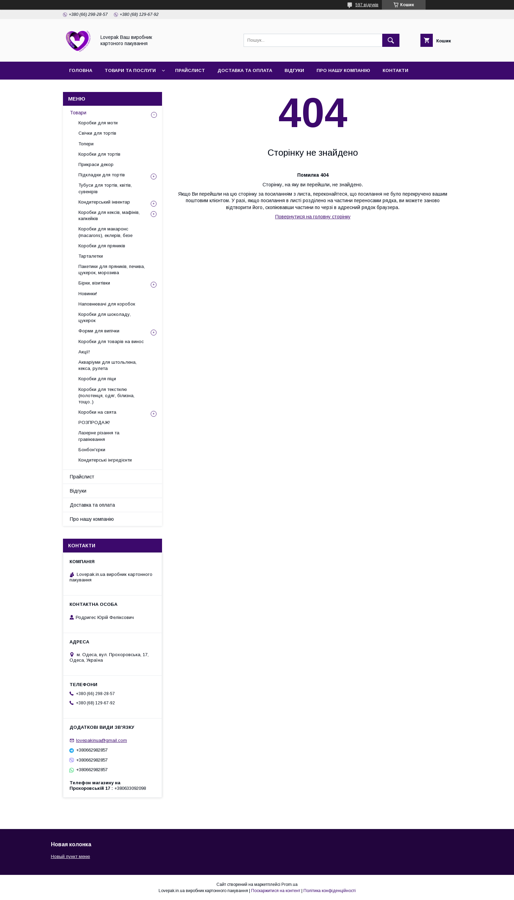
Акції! (84, 351)
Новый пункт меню (70, 856)
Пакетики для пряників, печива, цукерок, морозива (111, 269)
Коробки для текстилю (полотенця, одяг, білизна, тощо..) (106, 395)
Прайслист (190, 70)
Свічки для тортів (97, 133)
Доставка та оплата (244, 70)
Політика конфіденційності (329, 890)
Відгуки (294, 70)
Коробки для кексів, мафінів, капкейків (109, 215)
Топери (86, 143)
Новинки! (87, 293)
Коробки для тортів (99, 154)
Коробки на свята (97, 412)
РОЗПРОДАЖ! (94, 422)
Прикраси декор (96, 164)
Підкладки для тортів (101, 174)
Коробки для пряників (101, 245)
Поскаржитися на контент (275, 890)
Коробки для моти (98, 122)
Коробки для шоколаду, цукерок (104, 317)
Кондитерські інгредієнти (105, 460)
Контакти (395, 70)
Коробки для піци (97, 378)
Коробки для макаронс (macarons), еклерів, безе (105, 232)
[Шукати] (390, 40)
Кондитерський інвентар (104, 202)
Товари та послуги (130, 70)
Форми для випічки (98, 330)
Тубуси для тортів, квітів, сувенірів (105, 188)
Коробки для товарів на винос (111, 341)
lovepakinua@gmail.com (101, 740)
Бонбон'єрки (91, 449)
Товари (78, 112)
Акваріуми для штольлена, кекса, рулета (107, 365)
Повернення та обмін (98, 88)
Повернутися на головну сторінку (313, 216)
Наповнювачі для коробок (106, 304)
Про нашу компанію (343, 70)
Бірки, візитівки (94, 283)
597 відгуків (366, 4)
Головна (80, 70)
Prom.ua (289, 884)
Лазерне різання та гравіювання (98, 436)
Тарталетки (90, 256)
